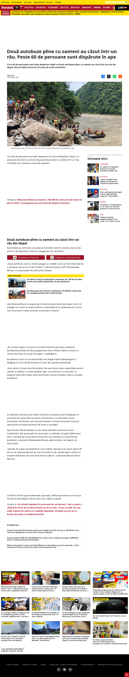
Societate (41, 7)
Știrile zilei (5, 2)
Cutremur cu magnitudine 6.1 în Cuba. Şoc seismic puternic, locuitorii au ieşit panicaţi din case (111, 207)
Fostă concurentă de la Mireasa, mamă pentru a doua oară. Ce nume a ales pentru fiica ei (45, 589)
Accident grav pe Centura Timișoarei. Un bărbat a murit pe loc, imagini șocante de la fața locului (54, 292)
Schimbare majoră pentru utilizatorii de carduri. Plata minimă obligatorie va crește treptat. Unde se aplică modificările (110, 592)
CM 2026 (58, 2)
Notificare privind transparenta (110, 664)
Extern (106, 7)
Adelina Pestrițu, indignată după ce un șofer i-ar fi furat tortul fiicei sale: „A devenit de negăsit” (110, 219)
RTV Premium (17, 2)
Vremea (97, 7)
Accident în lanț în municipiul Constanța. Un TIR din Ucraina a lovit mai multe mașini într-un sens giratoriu (54, 280)
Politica (29, 7)
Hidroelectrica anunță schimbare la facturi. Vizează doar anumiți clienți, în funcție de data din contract (75, 638)
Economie (53, 7)
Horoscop (28, 2)
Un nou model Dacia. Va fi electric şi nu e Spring (109, 617)
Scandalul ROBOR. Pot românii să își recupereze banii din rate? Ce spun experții (45, 615)
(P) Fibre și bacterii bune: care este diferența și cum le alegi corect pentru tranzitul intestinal (110, 642)
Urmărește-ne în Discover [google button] (26, 257)
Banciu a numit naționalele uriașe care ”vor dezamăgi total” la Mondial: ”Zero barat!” (45, 638)
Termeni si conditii (29, 664)
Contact (43, 664)
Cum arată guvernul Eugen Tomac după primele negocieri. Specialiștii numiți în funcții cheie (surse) (111, 194)
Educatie (75, 7)
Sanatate (86, 7)
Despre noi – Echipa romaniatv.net (63, 664)
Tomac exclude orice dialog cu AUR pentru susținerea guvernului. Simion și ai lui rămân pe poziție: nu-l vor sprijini (110, 181)
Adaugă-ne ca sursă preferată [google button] (65, 257)
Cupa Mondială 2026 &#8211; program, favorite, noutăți (12, 650)
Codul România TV (87, 664)
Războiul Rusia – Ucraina (43, 2)
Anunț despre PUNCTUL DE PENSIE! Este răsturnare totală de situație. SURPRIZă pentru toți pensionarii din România (42, 539)
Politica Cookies (13, 664)
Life (101, 215)
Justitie (64, 7)
